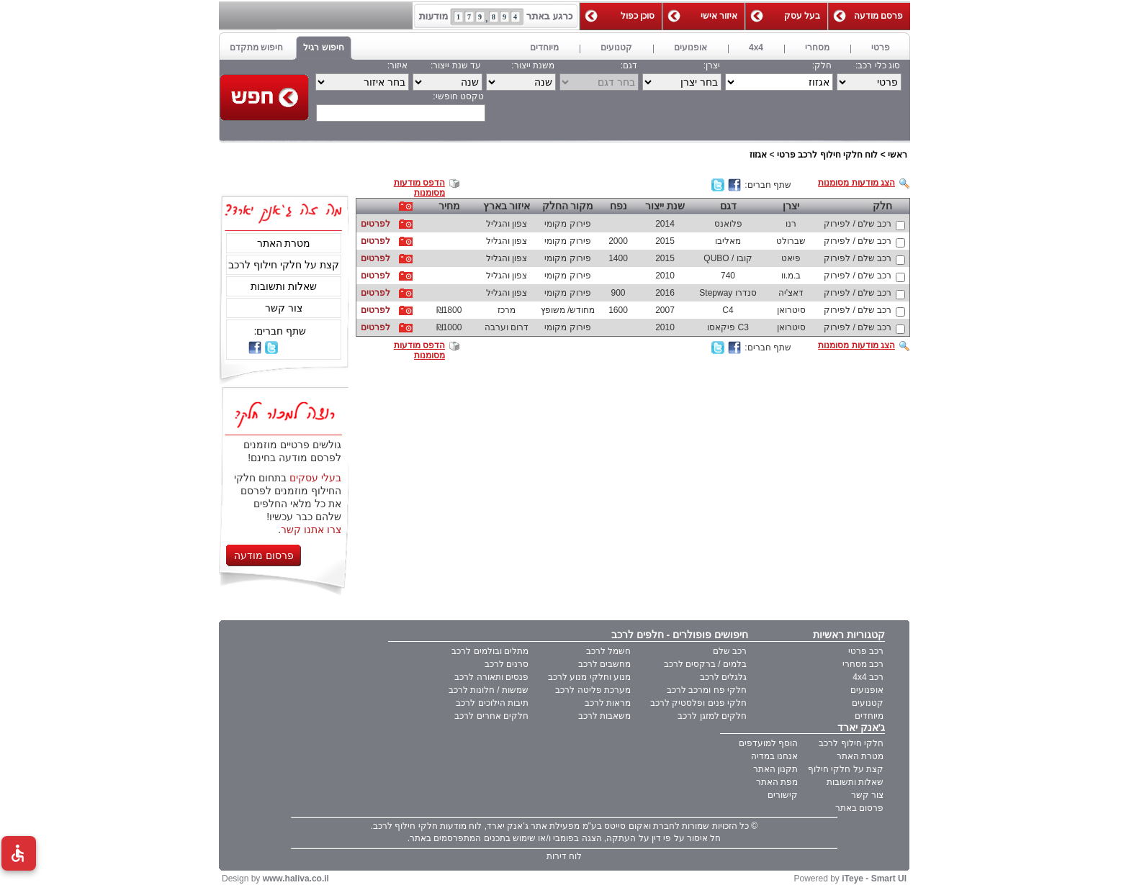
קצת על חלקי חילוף (845, 769)
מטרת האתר (284, 243)
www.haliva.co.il (296, 878)
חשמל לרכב (608, 651)
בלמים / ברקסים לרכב (705, 664)
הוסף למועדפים (768, 743)
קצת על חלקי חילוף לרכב (283, 265)
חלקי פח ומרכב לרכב (707, 690)
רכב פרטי (865, 651)
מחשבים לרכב (604, 664)
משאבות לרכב (604, 716)
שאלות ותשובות (284, 286)
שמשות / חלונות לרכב (488, 690)
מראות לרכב (608, 703)
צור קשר (283, 308)
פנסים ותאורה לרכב (491, 677)
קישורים (783, 795)
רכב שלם (730, 651)
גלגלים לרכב (723, 677)
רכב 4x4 (868, 677)
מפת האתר (777, 782)
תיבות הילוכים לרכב (492, 703)
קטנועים (867, 703)
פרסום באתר (859, 808)
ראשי (897, 155)
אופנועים (866, 690)
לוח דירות (564, 856)
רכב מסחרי (862, 664)
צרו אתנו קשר (311, 529)
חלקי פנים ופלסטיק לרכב (698, 703)
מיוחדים (869, 716)
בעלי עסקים (315, 478)
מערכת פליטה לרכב (593, 690)
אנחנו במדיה (774, 756)
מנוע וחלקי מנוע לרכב (589, 677)
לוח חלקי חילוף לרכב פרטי (827, 155)
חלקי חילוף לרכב (851, 743)
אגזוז (758, 155)
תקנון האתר (775, 769)
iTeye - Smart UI (874, 878)
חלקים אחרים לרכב (491, 716)
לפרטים (375, 224)
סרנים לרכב (506, 664)
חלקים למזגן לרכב (712, 716)
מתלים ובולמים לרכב (489, 651)
